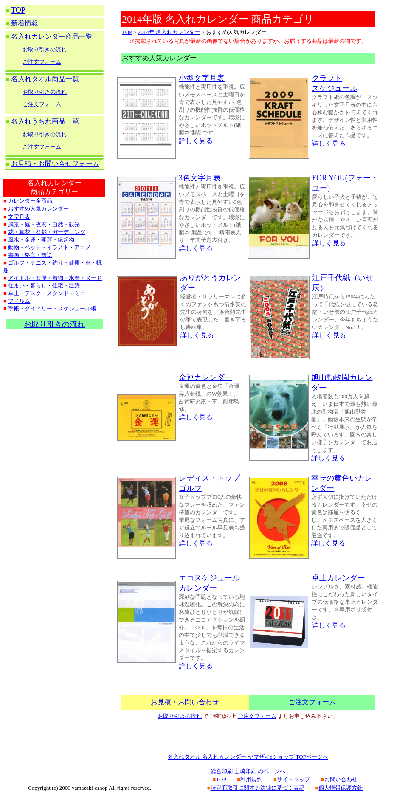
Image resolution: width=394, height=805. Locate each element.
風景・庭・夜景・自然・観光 (44, 224)
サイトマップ (293, 779)
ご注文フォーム (42, 62)
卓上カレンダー (338, 578)
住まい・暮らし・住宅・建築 (44, 285)
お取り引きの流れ (45, 49)
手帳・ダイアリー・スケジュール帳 (52, 308)
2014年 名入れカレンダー (169, 32)
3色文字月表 (200, 178)
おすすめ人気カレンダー (38, 208)
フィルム (19, 301)
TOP (18, 10)
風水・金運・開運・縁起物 (41, 239)
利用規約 (251, 779)
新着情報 (24, 23)
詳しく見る (196, 140)
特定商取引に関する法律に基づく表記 (257, 788)
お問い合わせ (340, 779)
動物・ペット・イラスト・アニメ (49, 247)
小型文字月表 (202, 78)
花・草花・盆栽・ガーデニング (46, 232)
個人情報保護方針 (340, 788)
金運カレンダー (205, 377)
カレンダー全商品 (30, 200)
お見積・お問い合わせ (185, 702)
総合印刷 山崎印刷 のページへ (248, 771)
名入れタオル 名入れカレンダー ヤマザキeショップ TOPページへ (248, 757)
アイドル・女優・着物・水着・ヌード (55, 278)
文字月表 (19, 217)
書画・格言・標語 (30, 255)
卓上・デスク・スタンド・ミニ (46, 293)
